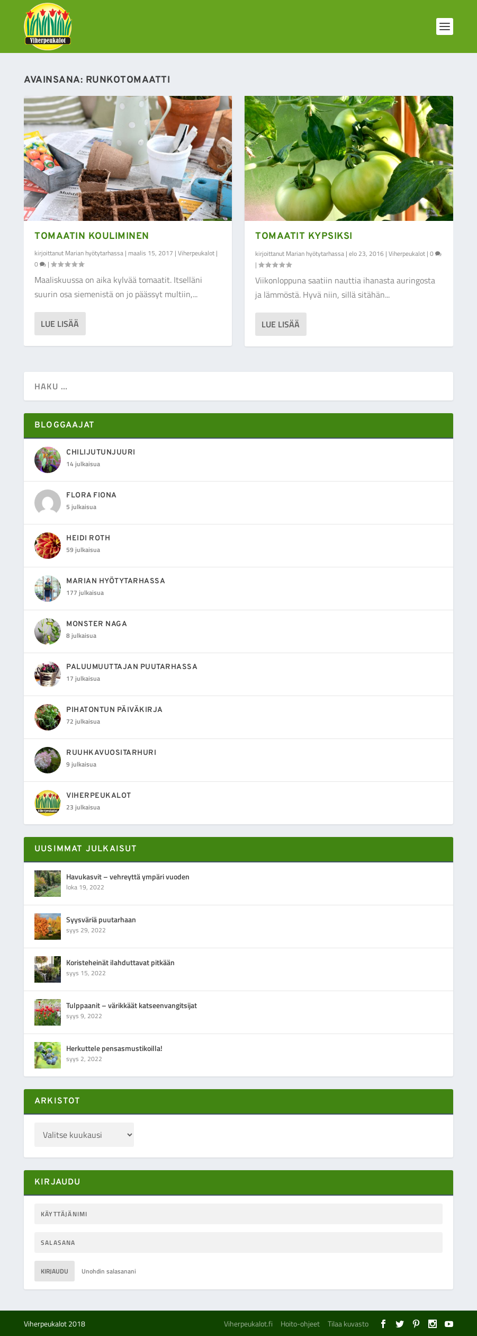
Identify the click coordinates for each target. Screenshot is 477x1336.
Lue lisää (60, 323)
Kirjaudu (54, 1271)
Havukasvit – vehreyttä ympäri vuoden (128, 876)
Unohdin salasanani (109, 1271)
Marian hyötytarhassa (94, 253)
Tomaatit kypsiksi (304, 236)
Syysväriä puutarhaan (101, 919)
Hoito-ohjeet (300, 1323)
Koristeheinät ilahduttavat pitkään (120, 962)
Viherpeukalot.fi (248, 1323)
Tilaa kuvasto (348, 1323)
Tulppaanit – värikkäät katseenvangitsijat (131, 1005)
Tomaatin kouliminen (91, 236)
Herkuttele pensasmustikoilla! (114, 1048)
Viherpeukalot (196, 253)
